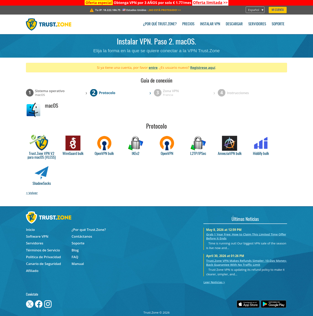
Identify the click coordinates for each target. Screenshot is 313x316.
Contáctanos (82, 236)
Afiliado (32, 270)
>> (210, 2)
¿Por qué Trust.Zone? (160, 24)
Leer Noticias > (214, 282)
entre (153, 67)
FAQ (75, 257)
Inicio (30, 229)
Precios (188, 24)
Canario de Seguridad (43, 263)
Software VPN (37, 236)
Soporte (278, 24)
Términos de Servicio (43, 250)
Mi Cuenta (278, 10)
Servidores (257, 24)
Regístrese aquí (202, 67)
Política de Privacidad (43, 257)
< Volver (32, 193)
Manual (78, 263)
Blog (75, 250)
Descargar (234, 24)
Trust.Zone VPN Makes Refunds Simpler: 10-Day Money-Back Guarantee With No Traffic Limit (246, 263)
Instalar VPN (210, 24)
